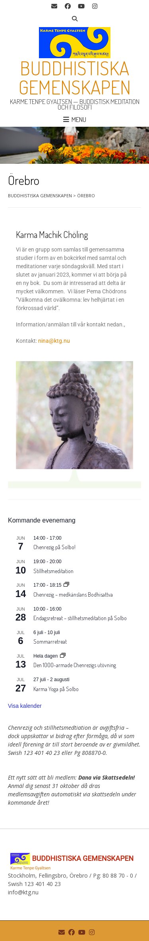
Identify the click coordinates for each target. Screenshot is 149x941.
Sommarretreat (50, 641)
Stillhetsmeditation (53, 571)
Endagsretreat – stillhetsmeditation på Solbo (80, 618)
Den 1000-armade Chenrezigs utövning (74, 665)
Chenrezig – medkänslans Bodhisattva (73, 594)
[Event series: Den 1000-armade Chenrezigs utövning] (63, 656)
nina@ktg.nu (54, 341)
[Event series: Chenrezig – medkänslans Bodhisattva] (66, 585)
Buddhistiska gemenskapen (75, 77)
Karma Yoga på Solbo (56, 689)
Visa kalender (25, 706)
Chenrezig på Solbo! (54, 547)
